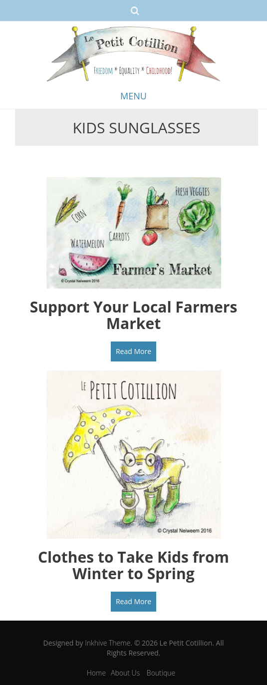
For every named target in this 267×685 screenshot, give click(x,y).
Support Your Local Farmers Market (134, 315)
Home (96, 673)
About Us (125, 673)
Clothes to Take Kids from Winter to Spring (133, 565)
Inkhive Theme (107, 643)
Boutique (161, 673)
